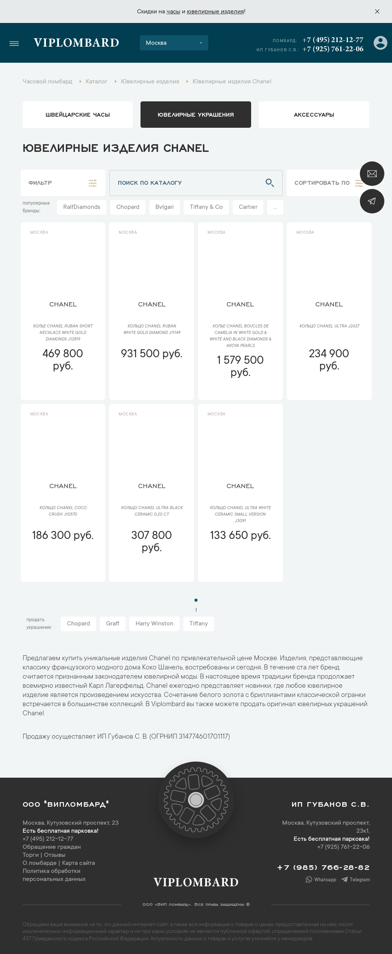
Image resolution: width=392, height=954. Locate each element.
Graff (112, 623)
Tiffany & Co (206, 207)
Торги (31, 855)
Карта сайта (78, 863)
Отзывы (54, 855)
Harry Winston (154, 623)
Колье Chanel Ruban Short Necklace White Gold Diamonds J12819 (63, 333)
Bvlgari (164, 207)
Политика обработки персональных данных (54, 875)
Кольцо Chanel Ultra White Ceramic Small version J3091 (240, 515)
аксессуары (314, 114)
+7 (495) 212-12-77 (332, 40)
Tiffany (198, 623)
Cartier (248, 207)
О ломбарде (40, 863)
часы (173, 11)
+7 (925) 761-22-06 (332, 49)
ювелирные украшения (196, 114)
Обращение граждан (52, 847)
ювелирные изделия (215, 11)
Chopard (127, 207)
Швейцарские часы (78, 114)
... (275, 207)
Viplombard (76, 44)
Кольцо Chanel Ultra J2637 (329, 326)
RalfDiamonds (81, 207)
